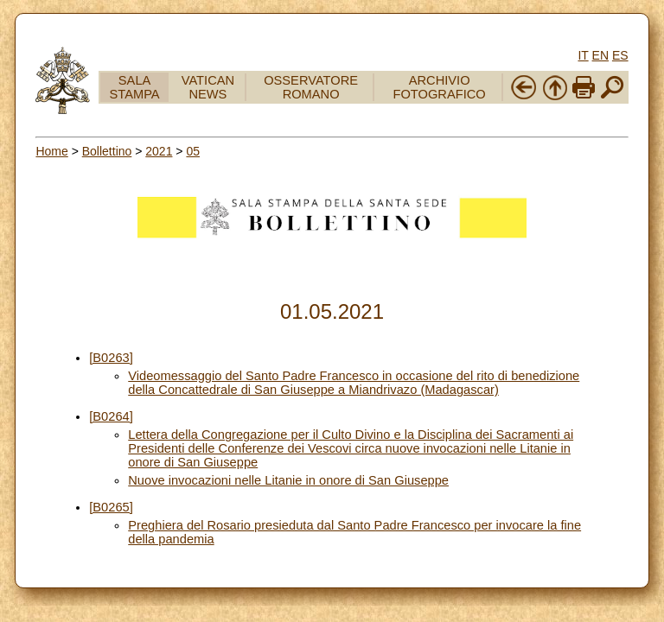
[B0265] (111, 507)
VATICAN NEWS (208, 87)
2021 (158, 151)
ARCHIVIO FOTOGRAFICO (439, 87)
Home (51, 151)
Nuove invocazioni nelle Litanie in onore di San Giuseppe (288, 480)
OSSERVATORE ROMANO (311, 87)
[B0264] (111, 416)
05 (193, 151)
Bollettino (107, 151)
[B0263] (111, 358)
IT (583, 55)
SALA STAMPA (135, 87)
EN (600, 55)
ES (620, 55)
